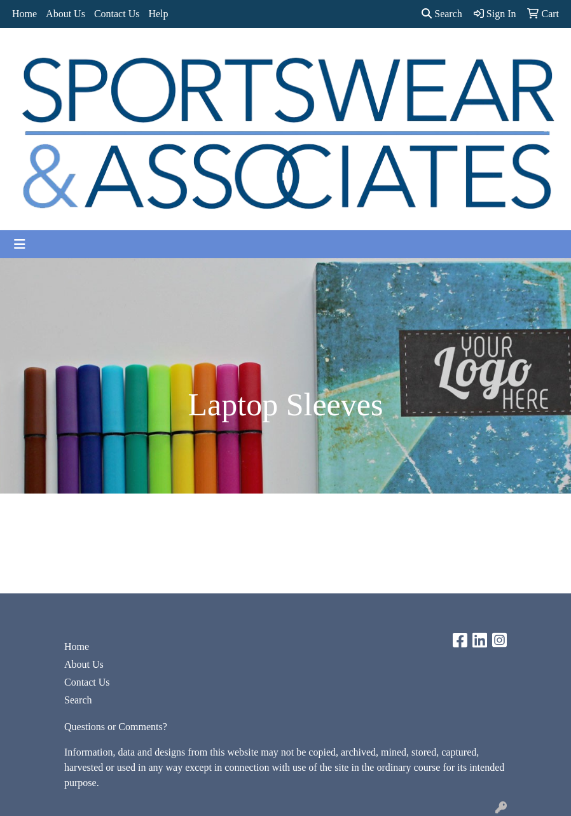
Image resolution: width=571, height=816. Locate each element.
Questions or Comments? (115, 726)
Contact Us (117, 13)
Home (24, 13)
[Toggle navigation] (19, 244)
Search (442, 13)
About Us (65, 13)
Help (158, 13)
